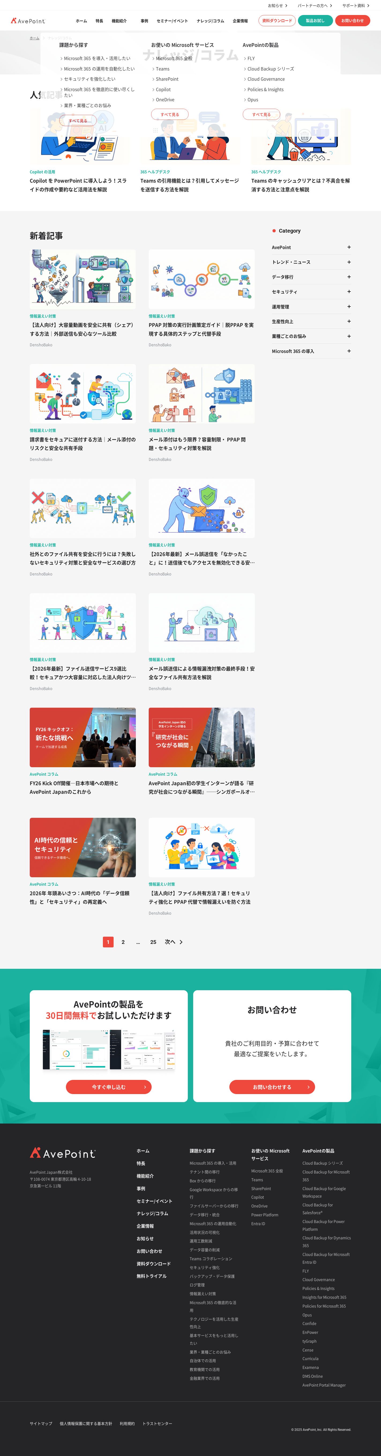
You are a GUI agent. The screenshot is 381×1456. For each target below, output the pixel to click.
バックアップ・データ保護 (212, 1276)
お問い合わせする (272, 1087)
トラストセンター (157, 1423)
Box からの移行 (203, 1180)
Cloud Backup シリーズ (322, 1163)
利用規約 (127, 1423)
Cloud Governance (318, 1279)
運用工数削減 (201, 1240)
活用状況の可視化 (205, 1232)
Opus (307, 1314)
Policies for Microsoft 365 (324, 1305)
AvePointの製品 (318, 1150)
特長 (99, 20)
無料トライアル (152, 1276)
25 (153, 942)
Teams (257, 1179)
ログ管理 (197, 1284)
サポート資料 (353, 5)
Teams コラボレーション (211, 1258)
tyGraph (309, 1341)
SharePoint (261, 1188)
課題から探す (202, 1150)
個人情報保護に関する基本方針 (86, 1423)
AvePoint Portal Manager (324, 1384)
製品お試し (315, 20)
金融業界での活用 (205, 1378)
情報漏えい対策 (203, 1293)
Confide (309, 1323)
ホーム (81, 20)
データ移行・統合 (205, 1214)
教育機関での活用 (205, 1369)
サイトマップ (41, 1423)
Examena (310, 1367)
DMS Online (312, 1376)
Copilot (257, 1197)
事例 (144, 20)
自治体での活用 (203, 1360)
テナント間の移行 (205, 1171)
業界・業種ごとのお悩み (210, 1352)
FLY (305, 1270)
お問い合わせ (352, 20)
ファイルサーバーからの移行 (214, 1205)
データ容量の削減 (205, 1249)
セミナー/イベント (172, 20)
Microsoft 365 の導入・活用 (213, 1163)
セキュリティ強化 (205, 1267)
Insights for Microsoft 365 (324, 1297)
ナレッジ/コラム (210, 20)
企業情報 (240, 20)
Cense (307, 1349)
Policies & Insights (318, 1288)
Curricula (310, 1358)
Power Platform (264, 1214)
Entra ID (258, 1223)
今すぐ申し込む (109, 1087)
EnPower (310, 1332)
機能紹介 (119, 20)
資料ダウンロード (277, 20)
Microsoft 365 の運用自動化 (213, 1223)
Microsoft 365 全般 (267, 1170)
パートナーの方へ (313, 5)
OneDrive (259, 1205)
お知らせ (275, 5)
